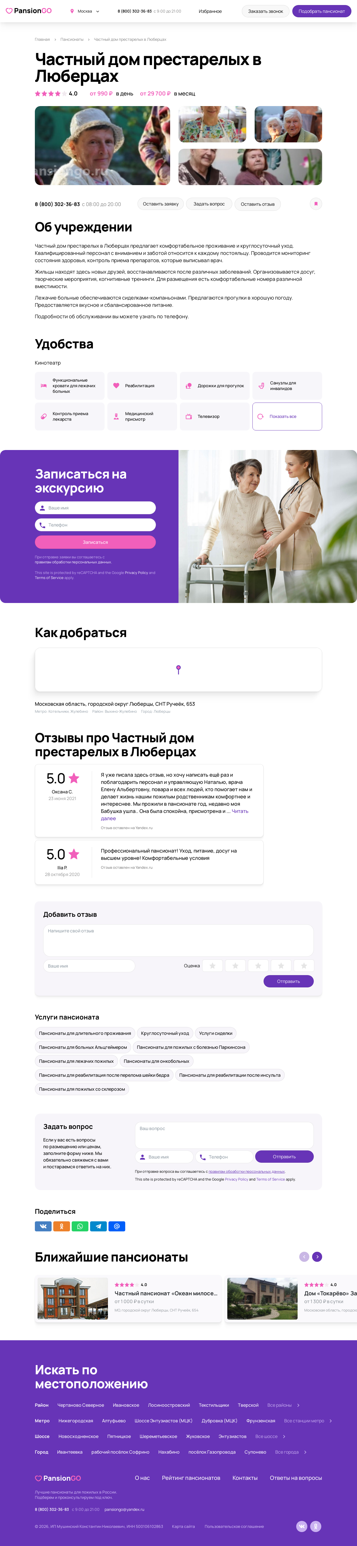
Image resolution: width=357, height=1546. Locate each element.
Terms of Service (49, 576)
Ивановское (126, 1404)
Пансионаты (72, 39)
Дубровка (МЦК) (220, 1420)
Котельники (59, 710)
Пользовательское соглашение (234, 1525)
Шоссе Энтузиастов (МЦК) (164, 1420)
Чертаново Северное (80, 1404)
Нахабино (169, 1451)
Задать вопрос (215, 204)
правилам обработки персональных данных (247, 1170)
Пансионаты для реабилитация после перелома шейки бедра (104, 1074)
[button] (317, 1256)
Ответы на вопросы (296, 1477)
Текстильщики (214, 1404)
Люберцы (162, 710)
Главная (42, 39)
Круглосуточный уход (165, 1032)
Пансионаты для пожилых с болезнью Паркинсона (191, 1046)
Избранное (210, 11)
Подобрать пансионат (322, 11)
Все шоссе (266, 1435)
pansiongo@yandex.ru (124, 1508)
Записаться (95, 541)
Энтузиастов (233, 1435)
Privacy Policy (136, 571)
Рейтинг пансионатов (191, 1477)
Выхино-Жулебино (121, 710)
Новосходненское (78, 1435)
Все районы (279, 1404)
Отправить (288, 980)
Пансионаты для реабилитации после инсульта (230, 1074)
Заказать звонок (265, 11)
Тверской (248, 1404)
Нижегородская (76, 1420)
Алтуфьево (114, 1420)
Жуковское (198, 1435)
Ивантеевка (70, 1451)
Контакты (245, 1477)
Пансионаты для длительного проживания (85, 1032)
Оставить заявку (162, 204)
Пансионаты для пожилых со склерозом (82, 1088)
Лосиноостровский (169, 1404)
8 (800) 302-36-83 (135, 11)
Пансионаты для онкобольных (156, 1060)
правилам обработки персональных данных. (73, 561)
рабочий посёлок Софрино (120, 1451)
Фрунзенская (261, 1420)
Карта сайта (183, 1525)
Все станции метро (304, 1420)
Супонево (255, 1451)
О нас (142, 1477)
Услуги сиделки (215, 1032)
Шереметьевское (158, 1435)
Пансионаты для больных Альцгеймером (83, 1046)
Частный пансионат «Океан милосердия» (167, 1292)
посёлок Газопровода (212, 1451)
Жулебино (79, 710)
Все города (287, 1451)
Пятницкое (119, 1435)
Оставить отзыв (267, 204)
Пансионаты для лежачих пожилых (76, 1060)
